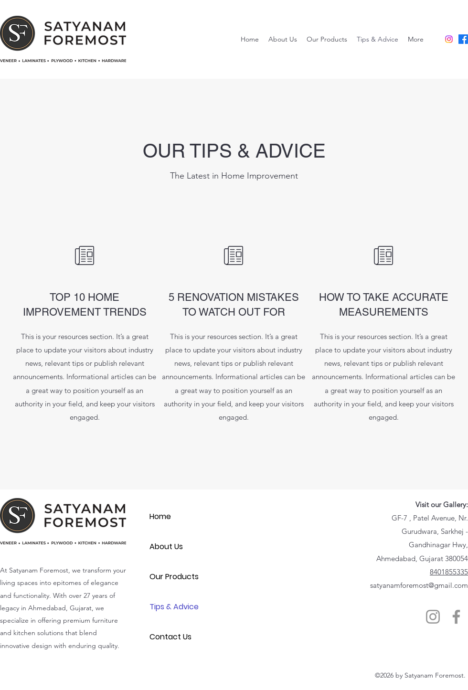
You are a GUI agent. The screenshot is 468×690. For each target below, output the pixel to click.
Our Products (174, 576)
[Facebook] (463, 39)
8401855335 (449, 571)
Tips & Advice (174, 606)
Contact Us (170, 636)
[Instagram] (449, 39)
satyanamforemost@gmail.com (419, 585)
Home (160, 516)
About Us (166, 546)
